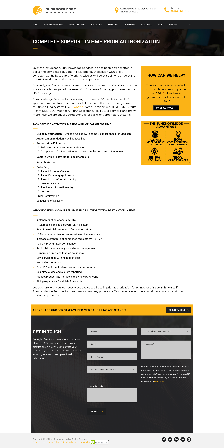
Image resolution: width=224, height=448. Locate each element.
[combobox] (112, 369)
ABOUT (161, 25)
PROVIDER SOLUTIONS (53, 25)
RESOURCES (146, 25)
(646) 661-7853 (181, 11)
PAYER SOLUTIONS (77, 25)
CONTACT (173, 25)
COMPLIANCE (130, 25)
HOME (35, 25)
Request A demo (179, 310)
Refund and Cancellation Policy (75, 442)
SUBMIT (97, 411)
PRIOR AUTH (112, 25)
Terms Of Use (39, 442)
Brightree (76, 107)
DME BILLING (96, 25)
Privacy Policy (159, 381)
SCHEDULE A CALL (164, 108)
